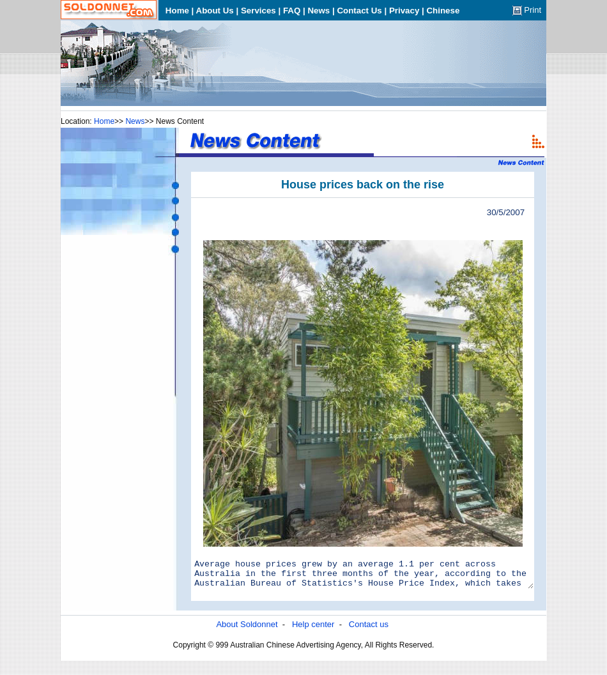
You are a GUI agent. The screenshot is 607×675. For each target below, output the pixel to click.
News (134, 121)
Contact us (368, 630)
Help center (313, 630)
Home (104, 121)
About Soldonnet (246, 630)
